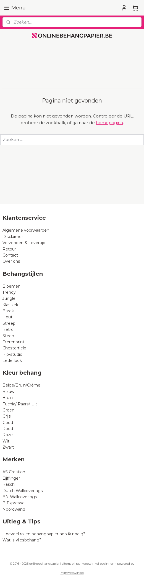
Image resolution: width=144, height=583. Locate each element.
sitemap (68, 564)
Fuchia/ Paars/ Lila (20, 404)
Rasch (8, 484)
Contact (10, 255)
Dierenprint (13, 341)
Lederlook (12, 360)
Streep (8, 323)
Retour (9, 249)
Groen (8, 410)
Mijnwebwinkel (72, 573)
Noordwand (13, 509)
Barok (8, 310)
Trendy (9, 292)
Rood (7, 428)
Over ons (11, 261)
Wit (5, 441)
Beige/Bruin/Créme (21, 385)
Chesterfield (14, 348)
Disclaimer (12, 236)
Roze (7, 434)
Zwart (8, 447)
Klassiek (10, 304)
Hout (7, 316)
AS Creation (13, 471)
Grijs (6, 416)
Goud (7, 422)
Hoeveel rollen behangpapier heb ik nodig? (43, 533)
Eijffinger (11, 478)
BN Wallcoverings (19, 496)
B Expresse (13, 502)
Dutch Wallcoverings (22, 490)
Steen (8, 335)
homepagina (109, 122)
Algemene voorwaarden (25, 230)
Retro (8, 329)
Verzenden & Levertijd (23, 242)
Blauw (8, 391)
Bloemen (11, 286)
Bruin (7, 397)
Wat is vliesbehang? (21, 540)
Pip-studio (12, 354)
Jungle (8, 298)
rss (78, 564)
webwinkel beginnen (98, 564)
